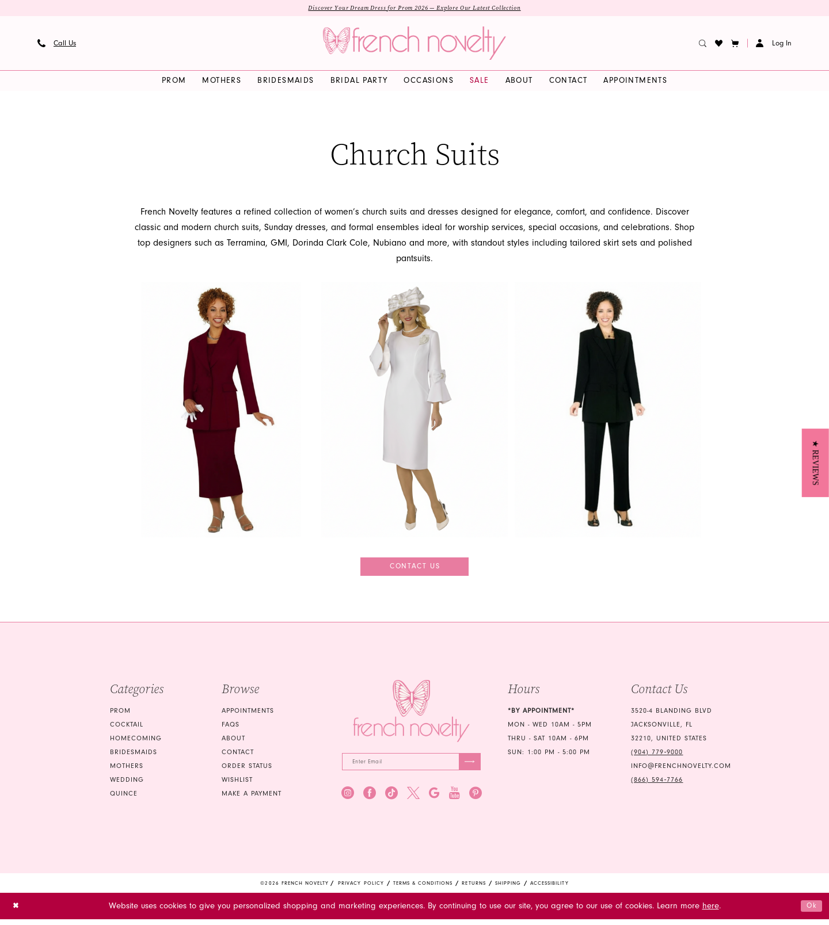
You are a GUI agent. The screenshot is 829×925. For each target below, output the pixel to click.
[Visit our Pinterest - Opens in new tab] (475, 800)
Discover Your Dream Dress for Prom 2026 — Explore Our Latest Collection (414, 8)
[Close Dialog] (17, 912)
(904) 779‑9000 (657, 756)
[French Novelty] (411, 716)
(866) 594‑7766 (657, 784)
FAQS (230, 729)
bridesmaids (133, 756)
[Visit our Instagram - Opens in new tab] (348, 800)
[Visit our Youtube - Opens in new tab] (454, 800)
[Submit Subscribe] (468, 768)
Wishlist (237, 784)
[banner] (414, 44)
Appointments (248, 715)
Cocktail (126, 729)
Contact (238, 756)
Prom (120, 715)
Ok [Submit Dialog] (810, 911)
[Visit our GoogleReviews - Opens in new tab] (434, 800)
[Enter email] (411, 768)
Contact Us (415, 569)
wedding (127, 784)
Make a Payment (252, 798)
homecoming (136, 743)
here (710, 912)
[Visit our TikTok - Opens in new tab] (391, 800)
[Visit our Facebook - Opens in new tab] (370, 800)
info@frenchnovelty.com (681, 770)
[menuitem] (57, 44)
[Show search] (703, 44)
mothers (126, 770)
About (233, 743)
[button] (735, 44)
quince (124, 798)
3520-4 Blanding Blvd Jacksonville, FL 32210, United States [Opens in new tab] (671, 729)
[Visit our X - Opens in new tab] (413, 800)
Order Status (247, 770)
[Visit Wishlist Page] (719, 44)
